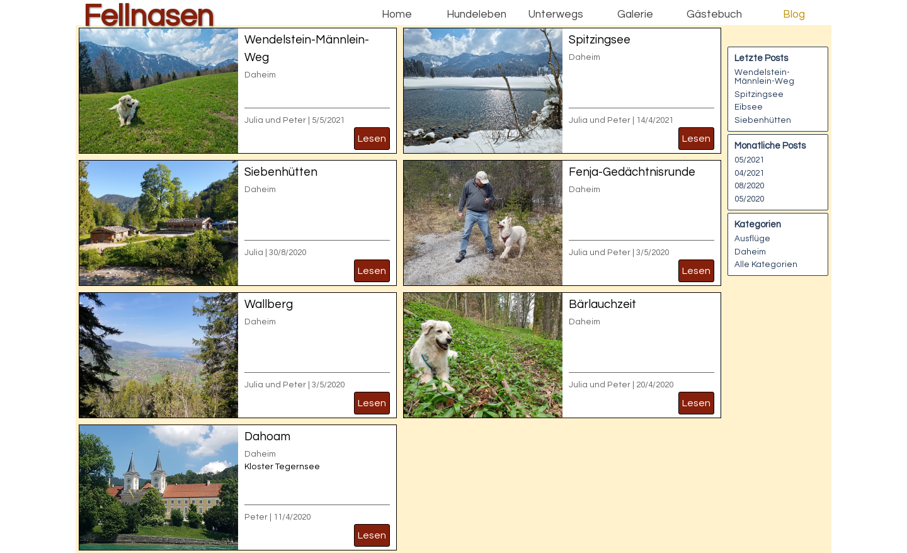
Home (397, 14)
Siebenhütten (280, 172)
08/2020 (749, 185)
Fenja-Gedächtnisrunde (632, 172)
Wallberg (268, 305)
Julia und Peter (275, 120)
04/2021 (749, 173)
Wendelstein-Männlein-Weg (764, 77)
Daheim (260, 75)
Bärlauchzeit (602, 305)
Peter (256, 517)
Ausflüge (752, 238)
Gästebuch (714, 14)
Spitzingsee (599, 40)
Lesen (372, 139)
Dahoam (267, 437)
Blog (794, 14)
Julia (253, 252)
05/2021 (749, 160)
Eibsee (748, 107)
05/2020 (749, 199)
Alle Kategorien (765, 264)
